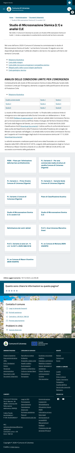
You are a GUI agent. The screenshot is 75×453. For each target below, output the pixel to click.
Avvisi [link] (58, 361)
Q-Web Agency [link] (14, 447)
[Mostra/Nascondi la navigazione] (4, 9)
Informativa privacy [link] (45, 412)
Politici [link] (6, 366)
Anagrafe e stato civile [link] (28, 361)
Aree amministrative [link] (10, 358)
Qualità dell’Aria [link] (61, 385)
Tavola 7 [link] (43, 108)
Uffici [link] (5, 361)
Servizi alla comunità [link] (63, 387)
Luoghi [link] (58, 371)
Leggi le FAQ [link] (25, 399)
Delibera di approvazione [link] (23, 118)
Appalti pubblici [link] (26, 363)
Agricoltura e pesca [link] (27, 355)
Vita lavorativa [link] (43, 379)
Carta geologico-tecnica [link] (17, 70)
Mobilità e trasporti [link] (45, 363)
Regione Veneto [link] (8, 3)
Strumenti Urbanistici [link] (11, 376)
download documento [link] (29, 126)
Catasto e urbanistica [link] (28, 368)
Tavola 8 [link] (58, 108)
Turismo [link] (41, 376)
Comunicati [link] (60, 358)
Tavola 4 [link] (43, 104)
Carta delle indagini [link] (16, 62)
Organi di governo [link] (9, 355)
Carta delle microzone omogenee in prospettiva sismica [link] (29, 65)
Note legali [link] (42, 415)
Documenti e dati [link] (9, 374)
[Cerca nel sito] (69, 9)
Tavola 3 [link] (8, 104)
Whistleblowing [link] (44, 404)
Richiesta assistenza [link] (28, 412)
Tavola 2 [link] (58, 100)
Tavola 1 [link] (43, 100)
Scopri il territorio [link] (62, 379)
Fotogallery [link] (60, 382)
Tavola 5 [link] (58, 104)
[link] (72, 12)
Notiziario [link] (59, 390)
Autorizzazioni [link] (26, 366)
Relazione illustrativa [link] (16, 59)
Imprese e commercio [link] (46, 361)
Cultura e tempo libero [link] (28, 371)
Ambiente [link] (24, 358)
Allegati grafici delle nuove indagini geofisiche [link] (25, 67)
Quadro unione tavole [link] (13, 100)
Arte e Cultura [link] (61, 377)
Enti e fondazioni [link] (9, 363)
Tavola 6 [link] (8, 108)
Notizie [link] (58, 355)
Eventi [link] (58, 374)
